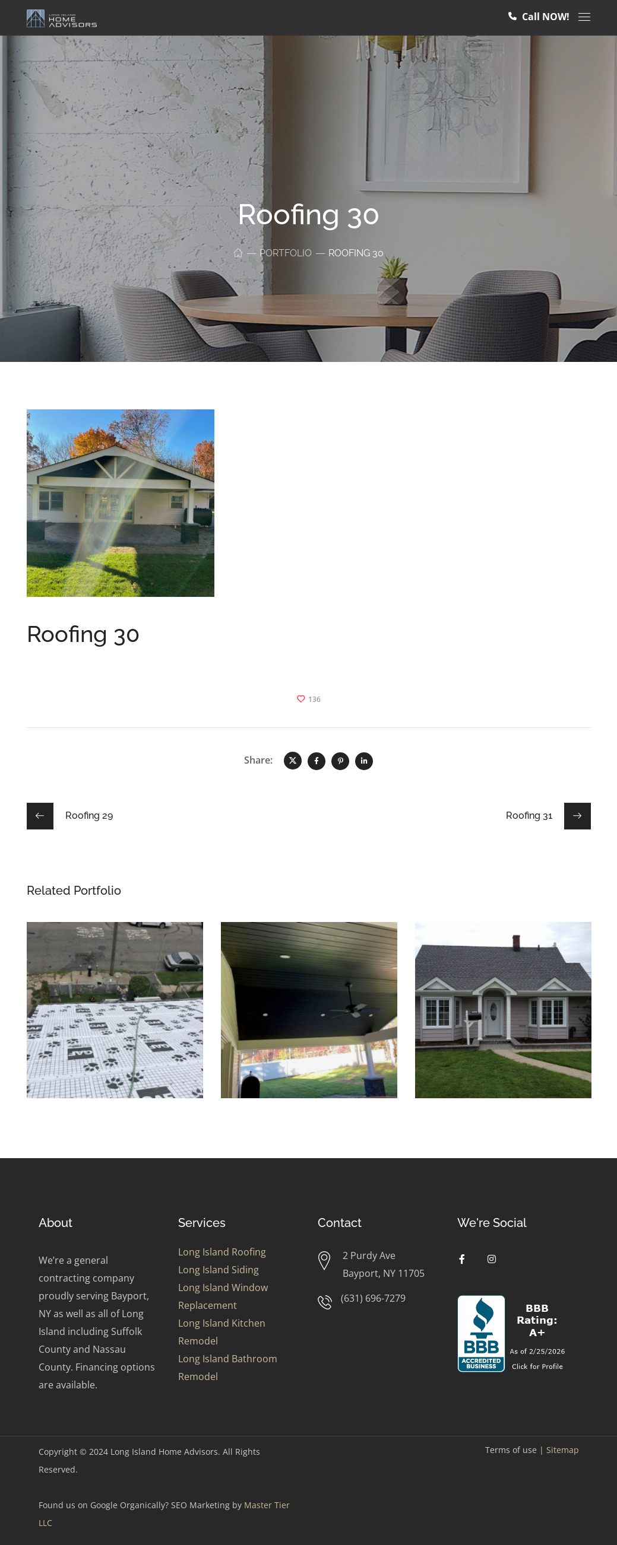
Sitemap (562, 1449)
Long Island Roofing (222, 1251)
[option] (115, 1019)
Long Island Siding (218, 1269)
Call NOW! (538, 16)
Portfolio (286, 253)
